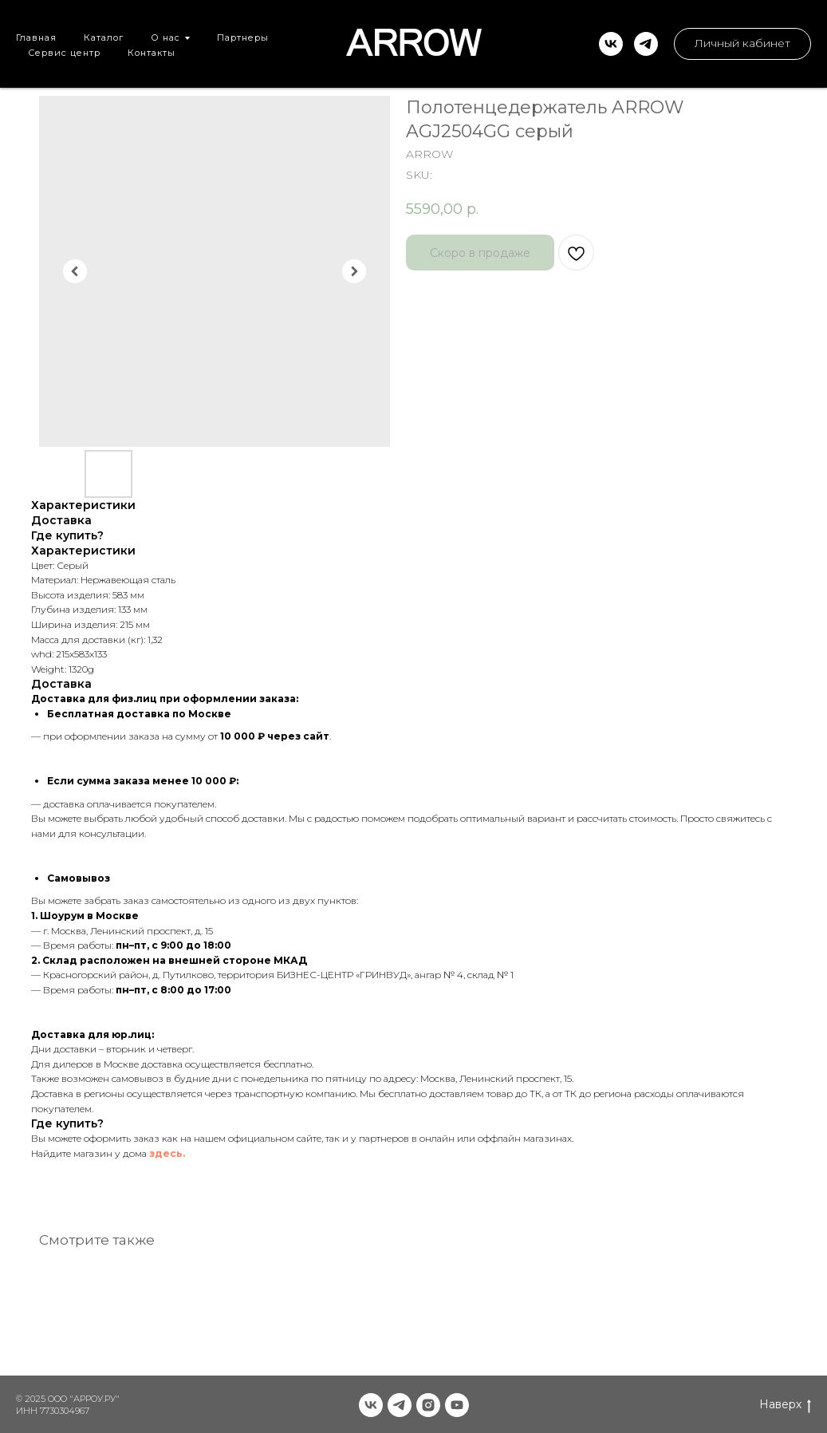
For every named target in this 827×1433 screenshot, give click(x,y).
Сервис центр (64, 52)
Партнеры (243, 37)
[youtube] (457, 1405)
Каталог (104, 37)
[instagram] (428, 1405)
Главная (36, 37)
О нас (165, 37)
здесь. (167, 1153)
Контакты (151, 52)
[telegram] (646, 44)
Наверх (785, 1404)
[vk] (611, 44)
